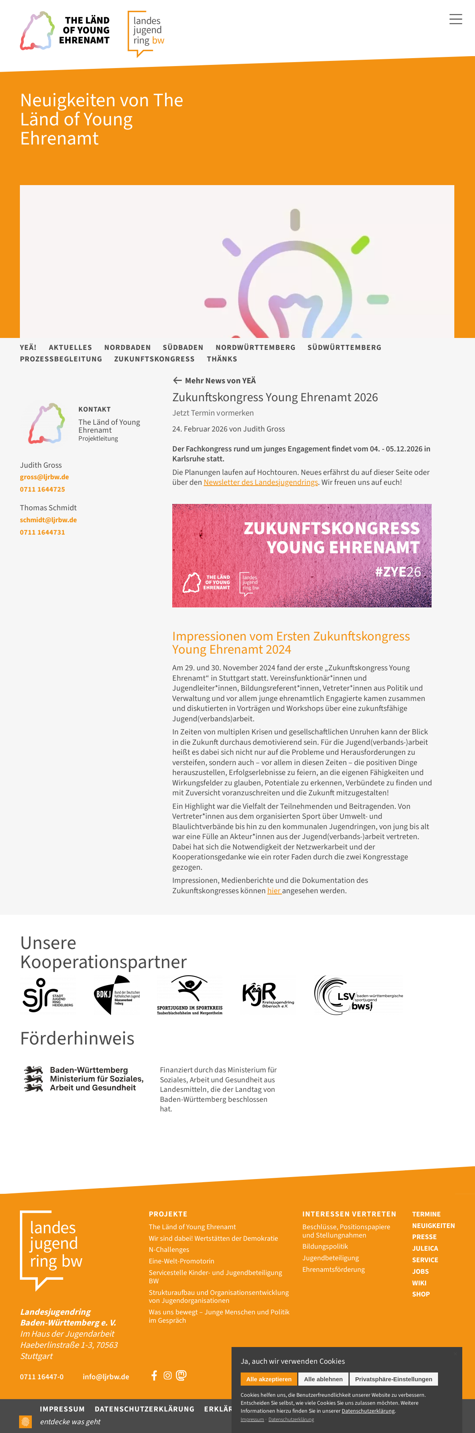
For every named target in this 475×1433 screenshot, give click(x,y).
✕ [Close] (455, 1354)
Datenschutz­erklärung (368, 1411)
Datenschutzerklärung (145, 1409)
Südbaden (183, 347)
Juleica (425, 1248)
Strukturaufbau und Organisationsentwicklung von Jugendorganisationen (219, 1297)
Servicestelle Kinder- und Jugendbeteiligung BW (215, 1277)
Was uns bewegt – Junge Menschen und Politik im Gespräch (219, 1316)
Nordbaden (127, 347)
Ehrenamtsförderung (333, 1270)
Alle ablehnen (323, 1379)
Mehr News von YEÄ (220, 381)
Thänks (222, 359)
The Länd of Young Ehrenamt (192, 1227)
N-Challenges (169, 1250)
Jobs (420, 1272)
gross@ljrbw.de (44, 477)
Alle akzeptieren (269, 1379)
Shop (421, 1294)
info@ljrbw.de (106, 1377)
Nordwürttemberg (256, 347)
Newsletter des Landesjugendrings (261, 482)
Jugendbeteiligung (330, 1258)
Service (425, 1260)
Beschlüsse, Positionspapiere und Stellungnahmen (346, 1231)
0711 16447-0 (42, 1377)
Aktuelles (70, 347)
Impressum (62, 1409)
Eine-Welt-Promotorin (181, 1261)
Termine (426, 1214)
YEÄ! (28, 347)
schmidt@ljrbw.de (48, 520)
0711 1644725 (42, 489)
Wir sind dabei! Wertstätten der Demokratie (213, 1239)
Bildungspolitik (325, 1246)
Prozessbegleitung (61, 359)
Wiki (419, 1283)
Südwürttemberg (345, 347)
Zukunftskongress (154, 359)
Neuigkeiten (433, 1226)
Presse (424, 1237)
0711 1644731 (42, 532)
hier (274, 890)
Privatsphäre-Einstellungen (393, 1379)
